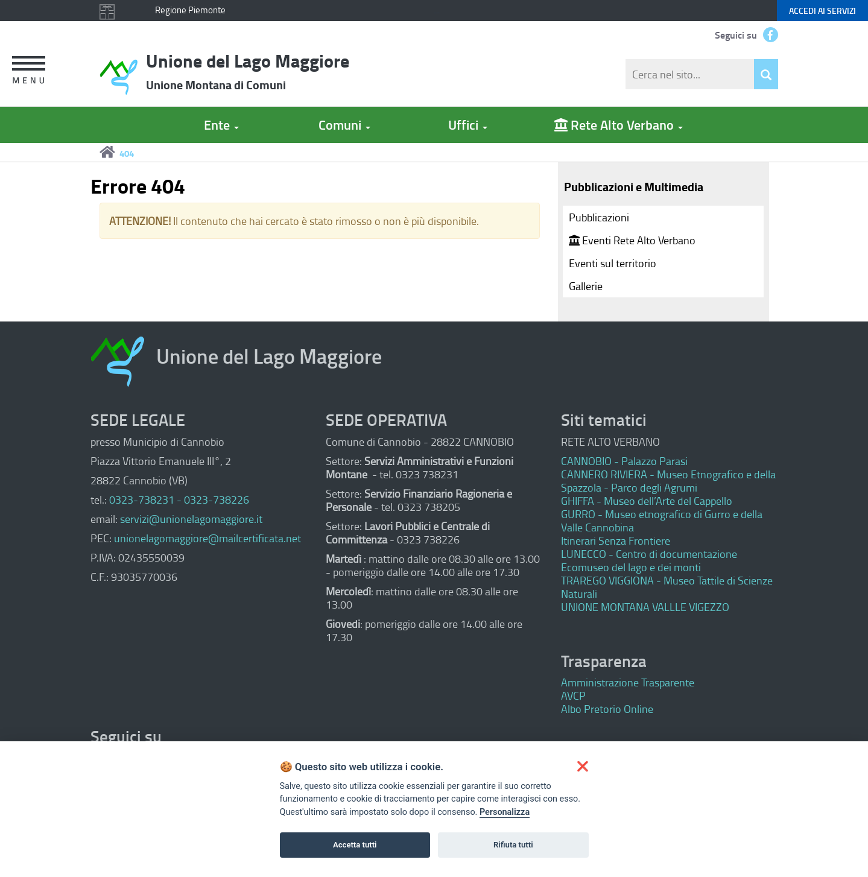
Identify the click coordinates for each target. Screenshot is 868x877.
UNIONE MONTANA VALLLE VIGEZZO (645, 607)
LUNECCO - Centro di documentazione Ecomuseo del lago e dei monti (649, 560)
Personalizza (505, 812)
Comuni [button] (344, 124)
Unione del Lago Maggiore (247, 70)
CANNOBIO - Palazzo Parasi (624, 461)
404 (126, 153)
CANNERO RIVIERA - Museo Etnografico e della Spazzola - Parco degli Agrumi (668, 481)
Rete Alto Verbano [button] (618, 124)
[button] (25, 71)
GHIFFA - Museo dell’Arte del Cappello (646, 500)
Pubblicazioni (599, 217)
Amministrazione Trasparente (627, 682)
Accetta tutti (355, 844)
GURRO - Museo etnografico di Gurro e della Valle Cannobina (661, 520)
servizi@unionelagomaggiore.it (191, 518)
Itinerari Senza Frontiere (615, 540)
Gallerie (586, 286)
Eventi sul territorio (612, 263)
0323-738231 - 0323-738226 (179, 499)
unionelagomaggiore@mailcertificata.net (207, 538)
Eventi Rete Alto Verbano (632, 240)
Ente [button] (221, 124)
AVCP (573, 695)
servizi (822, 10)
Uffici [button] (467, 124)
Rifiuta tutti (513, 844)
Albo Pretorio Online (607, 708)
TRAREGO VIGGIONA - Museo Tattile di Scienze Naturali (667, 587)
